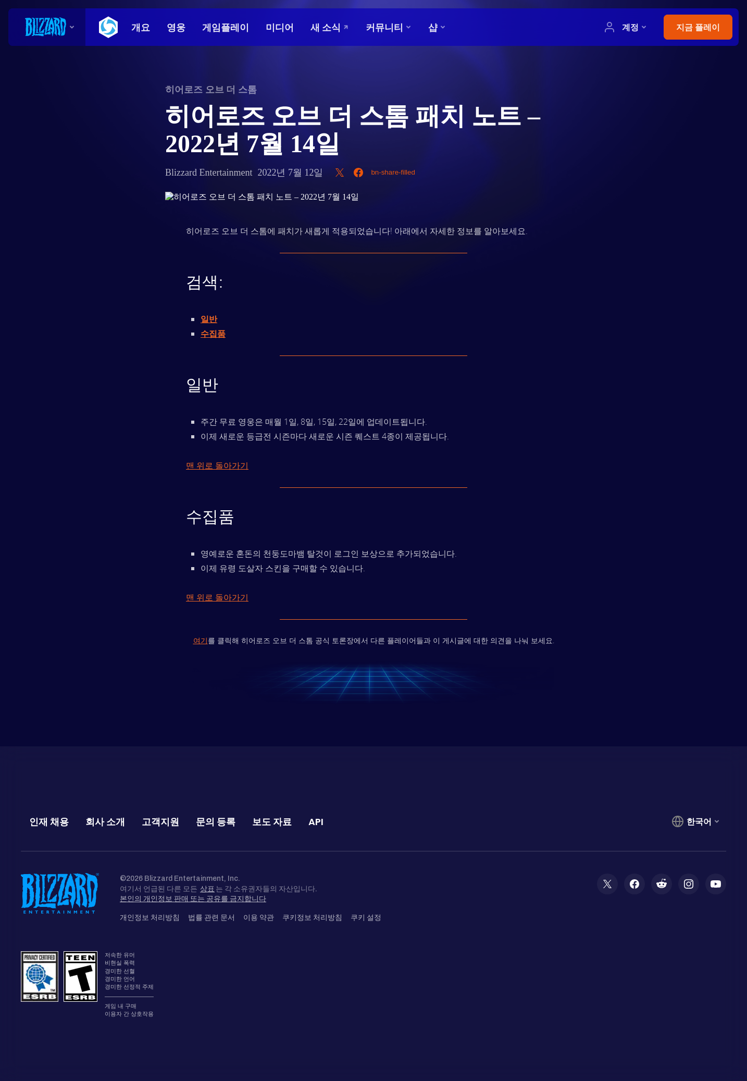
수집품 (213, 333)
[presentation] (46, 27)
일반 (209, 319)
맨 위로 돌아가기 (217, 465)
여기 (200, 640)
